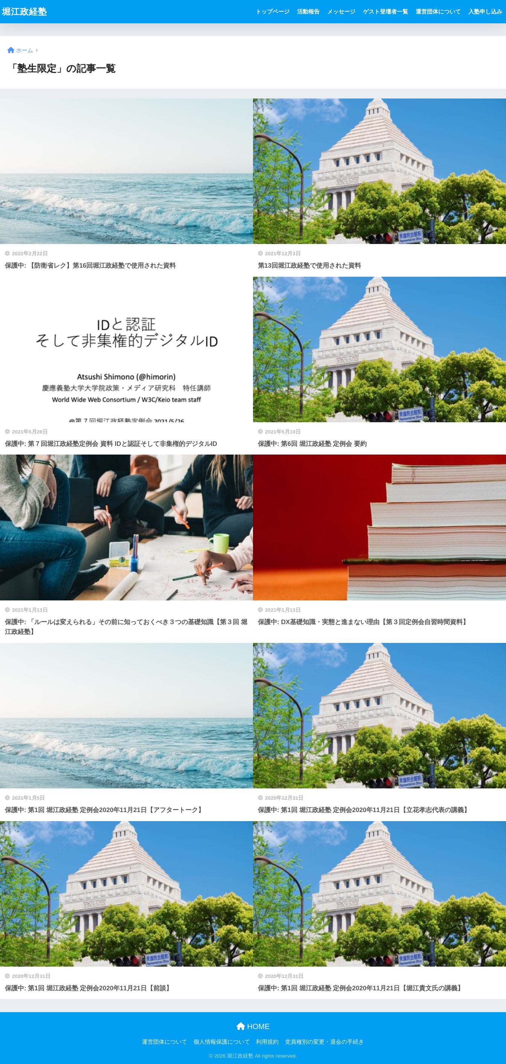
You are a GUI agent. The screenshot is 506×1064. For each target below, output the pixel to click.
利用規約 (267, 1042)
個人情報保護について (222, 1042)
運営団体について (438, 11)
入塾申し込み (485, 11)
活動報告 (308, 11)
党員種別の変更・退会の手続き (324, 1042)
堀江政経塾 (24, 12)
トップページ (273, 11)
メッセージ (341, 11)
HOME (253, 1026)
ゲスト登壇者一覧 (385, 11)
